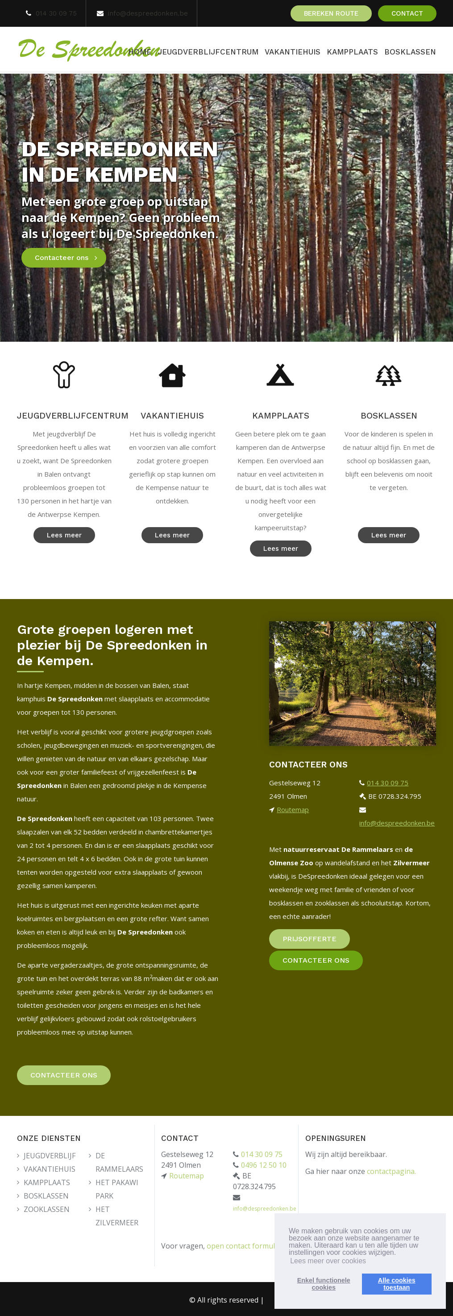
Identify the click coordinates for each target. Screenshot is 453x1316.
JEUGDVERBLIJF (49, 1154)
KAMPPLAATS (352, 51)
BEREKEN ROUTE (331, 13)
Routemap (293, 809)
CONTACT (407, 13)
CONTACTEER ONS (63, 1075)
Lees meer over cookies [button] (328, 1261)
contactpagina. (391, 1169)
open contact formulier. (246, 1244)
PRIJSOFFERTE (310, 939)
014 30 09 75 (56, 13)
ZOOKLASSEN (410, 77)
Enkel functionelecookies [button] (323, 1284)
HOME (139, 51)
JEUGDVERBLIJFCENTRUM (208, 51)
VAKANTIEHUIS (292, 51)
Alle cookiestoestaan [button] (397, 1284)
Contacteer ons (61, 257)
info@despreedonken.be (148, 13)
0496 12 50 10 (264, 1163)
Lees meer (64, 535)
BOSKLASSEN (410, 51)
